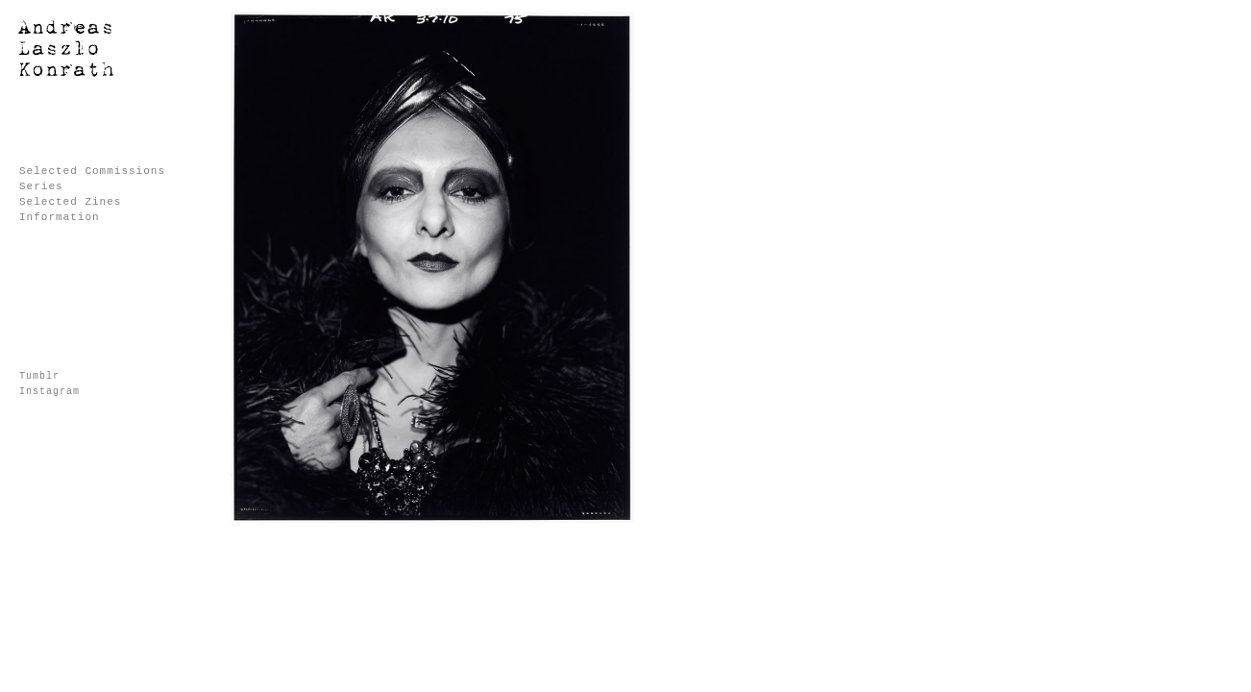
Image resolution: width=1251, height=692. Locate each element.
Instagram (49, 391)
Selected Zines (70, 202)
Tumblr (39, 376)
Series (41, 186)
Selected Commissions (92, 171)
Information (59, 217)
